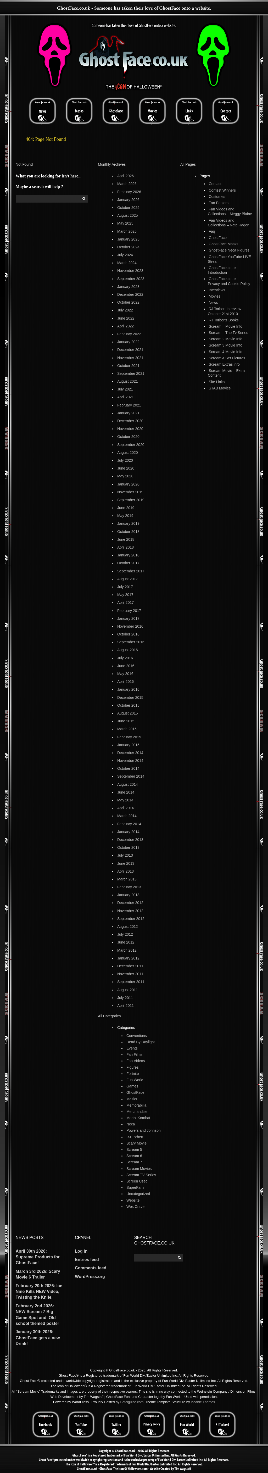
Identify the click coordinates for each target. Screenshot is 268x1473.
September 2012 (130, 919)
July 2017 (125, 587)
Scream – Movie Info (225, 326)
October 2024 (128, 247)
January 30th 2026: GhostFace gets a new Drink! (38, 1338)
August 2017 (127, 579)
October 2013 (128, 847)
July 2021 (125, 389)
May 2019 (125, 516)
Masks (131, 1099)
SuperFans (135, 1187)
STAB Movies (220, 388)
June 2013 (125, 863)
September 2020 (130, 445)
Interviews (217, 290)
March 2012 (127, 950)
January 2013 (128, 895)
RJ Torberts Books (224, 320)
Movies (214, 296)
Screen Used (137, 1181)
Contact (215, 184)
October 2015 (128, 705)
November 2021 (130, 358)
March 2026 (127, 184)
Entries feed (87, 1259)
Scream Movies (139, 1169)
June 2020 (125, 468)
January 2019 (128, 523)
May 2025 (125, 223)
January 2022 (128, 342)
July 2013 (125, 855)
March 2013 (127, 879)
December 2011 (130, 966)
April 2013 (125, 871)
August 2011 (127, 990)
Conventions (136, 1036)
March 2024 (127, 263)
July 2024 (125, 255)
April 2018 (125, 547)
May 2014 (125, 800)
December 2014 (130, 753)
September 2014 (130, 776)
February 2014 (129, 824)
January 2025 (128, 239)
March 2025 (127, 231)
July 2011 (125, 998)
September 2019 (130, 500)
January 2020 (128, 484)
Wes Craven (136, 1206)
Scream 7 (134, 1162)
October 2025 (128, 207)
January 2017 (128, 618)
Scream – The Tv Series (228, 333)
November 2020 (130, 429)
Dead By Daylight (140, 1042)
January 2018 (128, 555)
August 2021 (127, 381)
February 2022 (129, 334)
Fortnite (132, 1074)
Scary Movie (136, 1143)
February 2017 (129, 611)
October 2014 (128, 768)
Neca (130, 1124)
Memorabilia (136, 1105)
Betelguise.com (131, 1402)
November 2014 (130, 760)
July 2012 (125, 934)
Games (132, 1086)
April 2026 (125, 176)
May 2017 (125, 595)
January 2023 (128, 286)
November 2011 (130, 974)
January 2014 (128, 832)
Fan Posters (218, 203)
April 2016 (125, 681)
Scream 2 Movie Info (225, 339)
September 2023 (130, 279)
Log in (81, 1251)
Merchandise (136, 1111)
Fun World (134, 1080)
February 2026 (129, 192)
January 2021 (128, 413)
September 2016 (130, 642)
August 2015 (127, 713)
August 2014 (127, 784)
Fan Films (134, 1054)
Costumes (217, 196)
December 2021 (130, 350)
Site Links (217, 382)
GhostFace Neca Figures (229, 250)
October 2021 (128, 366)
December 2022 (130, 294)
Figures (132, 1067)
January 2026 (128, 200)
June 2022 (125, 318)
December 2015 (130, 697)
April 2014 (125, 808)
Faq (212, 231)
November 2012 (130, 911)
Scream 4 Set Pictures (227, 358)
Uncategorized (138, 1194)
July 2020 (125, 460)
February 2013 (129, 887)
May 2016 (125, 674)
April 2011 (125, 1005)
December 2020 (130, 421)
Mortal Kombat (138, 1118)
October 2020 (128, 436)
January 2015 (128, 745)
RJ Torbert (134, 1137)
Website (132, 1200)
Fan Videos (135, 1061)
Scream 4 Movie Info (225, 352)
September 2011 (130, 982)
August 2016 (127, 650)
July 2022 (125, 310)
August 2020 (127, 452)
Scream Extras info (224, 364)
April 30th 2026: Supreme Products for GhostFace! (38, 1257)
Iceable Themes (203, 1402)
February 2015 (129, 737)
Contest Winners (222, 190)
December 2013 (130, 840)
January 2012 (128, 958)
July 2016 (125, 658)
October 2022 (128, 302)
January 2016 (128, 689)
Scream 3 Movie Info (225, 345)
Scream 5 (134, 1149)
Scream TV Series (141, 1175)
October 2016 (128, 634)
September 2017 (130, 571)
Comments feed (90, 1268)
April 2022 (125, 326)
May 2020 (125, 476)
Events (132, 1048)
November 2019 (130, 492)
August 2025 (127, 215)
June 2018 (125, 539)
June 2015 (125, 721)
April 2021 (125, 397)
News (213, 302)
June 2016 (125, 666)
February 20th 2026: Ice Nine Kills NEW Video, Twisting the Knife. (39, 1292)
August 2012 (127, 926)
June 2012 (125, 942)
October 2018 (128, 531)
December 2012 (130, 903)
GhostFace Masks (223, 244)
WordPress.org (90, 1276)
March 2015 (127, 729)
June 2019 (125, 508)
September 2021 (130, 373)
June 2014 (125, 792)
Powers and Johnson (143, 1130)
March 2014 (127, 816)
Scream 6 (134, 1156)
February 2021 (129, 405)
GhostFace (135, 1092)
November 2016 (130, 626)
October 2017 (128, 563)
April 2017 (125, 602)
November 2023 (130, 271)
